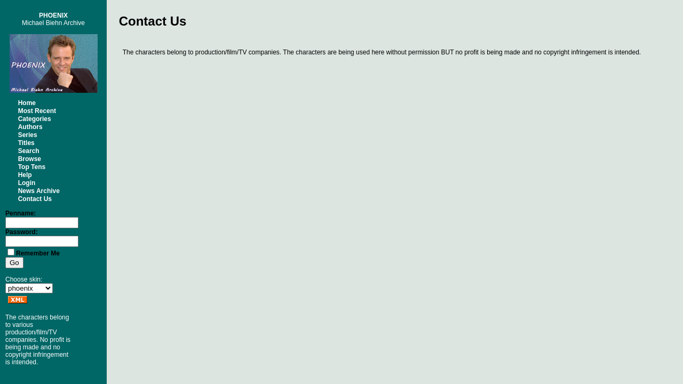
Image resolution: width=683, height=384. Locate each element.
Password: (21, 232)
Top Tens (32, 167)
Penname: (20, 213)
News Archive (39, 191)
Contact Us (35, 199)
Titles (26, 143)
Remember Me (38, 253)
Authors (30, 127)
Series (27, 135)
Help (25, 175)
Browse (29, 159)
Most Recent (37, 111)
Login (27, 183)
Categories (34, 119)
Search (28, 151)
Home (27, 103)
